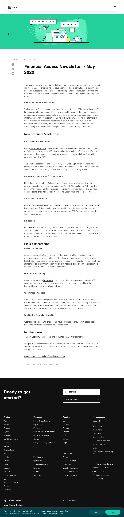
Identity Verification (11, 439)
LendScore (8, 490)
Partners (66, 432)
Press (65, 435)
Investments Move (11, 483)
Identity (7, 425)
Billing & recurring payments (44, 443)
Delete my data (98, 437)
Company (66, 421)
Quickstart (37, 461)
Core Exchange (98, 471)
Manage (96, 513)
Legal (65, 443)
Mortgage (37, 428)
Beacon (7, 443)
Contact (66, 428)
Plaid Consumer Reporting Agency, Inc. (103, 452)
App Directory (98, 479)
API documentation (40, 464)
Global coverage (69, 461)
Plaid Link (7, 472)
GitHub (36, 472)
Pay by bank (38, 425)
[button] (42, 364)
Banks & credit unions (42, 421)
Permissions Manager (101, 475)
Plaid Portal (97, 433)
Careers (66, 425)
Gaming (36, 439)
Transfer (7, 435)
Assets (6, 464)
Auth (6, 421)
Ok (113, 513)
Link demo (37, 475)
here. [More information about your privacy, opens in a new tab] (62, 515)
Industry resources (70, 468)
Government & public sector (44, 432)
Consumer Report (11, 475)
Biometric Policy (99, 444)
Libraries (36, 468)
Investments (8, 454)
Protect (7, 486)
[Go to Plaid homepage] (12, 7)
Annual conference (70, 472)
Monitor (7, 446)
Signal (6, 432)
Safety (65, 439)
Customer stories (70, 475)
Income (7, 468)
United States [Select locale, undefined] (16, 500)
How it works (98, 430)
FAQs (95, 448)
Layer (6, 479)
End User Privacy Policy (102, 441)
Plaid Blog (67, 464)
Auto (35, 446)
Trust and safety (99, 426)
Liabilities (7, 457)
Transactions (9, 450)
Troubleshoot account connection (101, 422)
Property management (42, 435)
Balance (7, 428)
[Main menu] (114, 7)
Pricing (65, 457)
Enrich (6, 461)
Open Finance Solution (101, 468)
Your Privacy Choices (13, 505)
